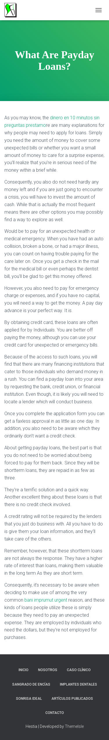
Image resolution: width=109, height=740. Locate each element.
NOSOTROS (47, 670)
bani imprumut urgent (45, 600)
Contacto (54, 713)
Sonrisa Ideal (29, 699)
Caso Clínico (79, 670)
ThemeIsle (74, 726)
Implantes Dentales (78, 684)
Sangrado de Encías (31, 684)
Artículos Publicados (72, 699)
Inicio (23, 670)
